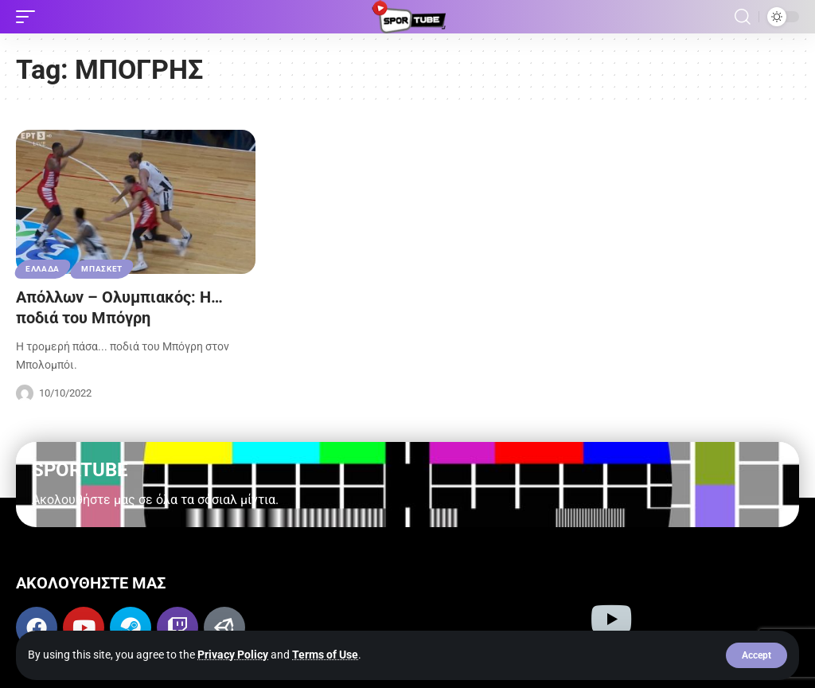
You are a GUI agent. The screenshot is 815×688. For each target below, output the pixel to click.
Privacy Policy (232, 654)
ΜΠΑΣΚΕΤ (102, 268)
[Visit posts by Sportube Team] (24, 393)
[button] (756, 655)
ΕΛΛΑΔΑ (42, 268)
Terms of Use (325, 654)
